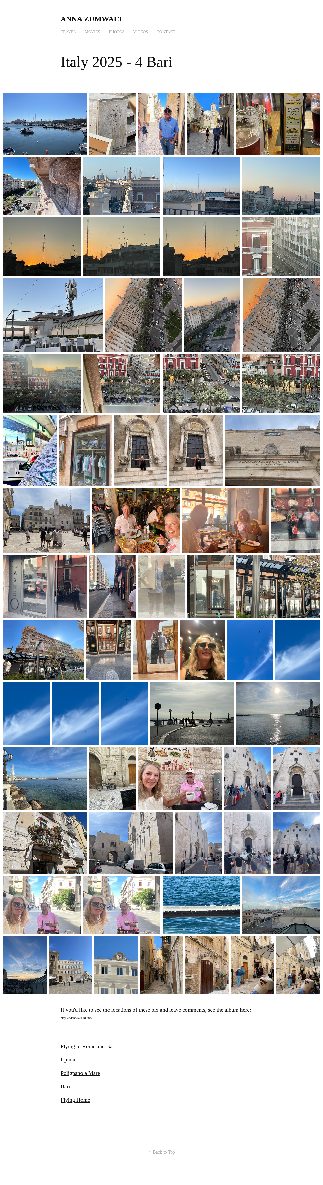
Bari (65, 1086)
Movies (92, 32)
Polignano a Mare (80, 1073)
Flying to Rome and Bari (88, 1046)
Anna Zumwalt (93, 19)
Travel (68, 32)
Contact (166, 32)
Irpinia (68, 1059)
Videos (140, 32)
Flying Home (75, 1099)
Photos (116, 32)
